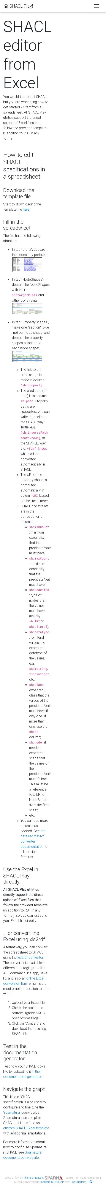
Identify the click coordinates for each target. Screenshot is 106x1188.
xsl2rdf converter (30, 957)
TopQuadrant (78, 1182)
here (26, 209)
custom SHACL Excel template (26, 1128)
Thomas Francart (33, 1178)
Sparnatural (12, 1112)
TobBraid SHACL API (52, 1182)
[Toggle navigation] (97, 6)
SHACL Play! (18, 6)
